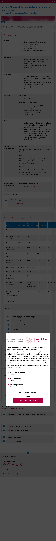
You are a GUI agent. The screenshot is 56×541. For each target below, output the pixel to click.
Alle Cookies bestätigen (28, 401)
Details (12, 374)
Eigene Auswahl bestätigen (28, 393)
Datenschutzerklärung (14, 367)
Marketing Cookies (16, 385)
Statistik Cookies (16, 378)
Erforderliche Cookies (17, 372)
